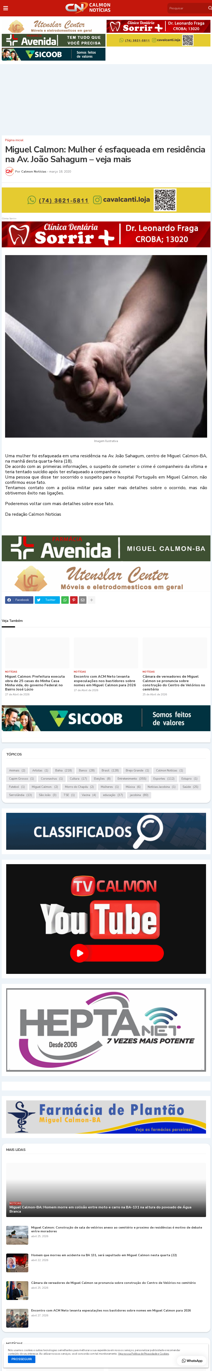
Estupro (189, 779)
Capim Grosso (21, 779)
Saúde (190, 787)
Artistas (40, 770)
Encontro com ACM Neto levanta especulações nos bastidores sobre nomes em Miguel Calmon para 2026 (105, 681)
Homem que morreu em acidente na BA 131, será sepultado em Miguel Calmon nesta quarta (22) (104, 1255)
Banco (87, 770)
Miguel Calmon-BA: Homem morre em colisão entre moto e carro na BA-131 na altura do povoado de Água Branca (100, 1209)
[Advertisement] (106, 99)
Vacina (89, 795)
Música (133, 787)
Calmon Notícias (169, 770)
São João (47, 795)
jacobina (139, 795)
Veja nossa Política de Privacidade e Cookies (143, 1354)
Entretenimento (132, 779)
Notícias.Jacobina (162, 787)
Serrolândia (20, 795)
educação (113, 795)
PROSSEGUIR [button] (21, 1359)
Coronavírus (52, 779)
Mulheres (110, 787)
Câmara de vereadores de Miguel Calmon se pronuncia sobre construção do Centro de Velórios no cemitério (174, 683)
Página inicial (14, 140)
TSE (69, 795)
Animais (17, 770)
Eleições (102, 779)
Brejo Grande (137, 770)
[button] (5, 8)
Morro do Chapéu (79, 787)
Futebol (17, 787)
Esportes (163, 779)
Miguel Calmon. (45, 787)
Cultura (78, 779)
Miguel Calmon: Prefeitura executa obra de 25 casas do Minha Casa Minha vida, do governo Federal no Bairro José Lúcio (35, 683)
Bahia (63, 770)
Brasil (110, 770)
